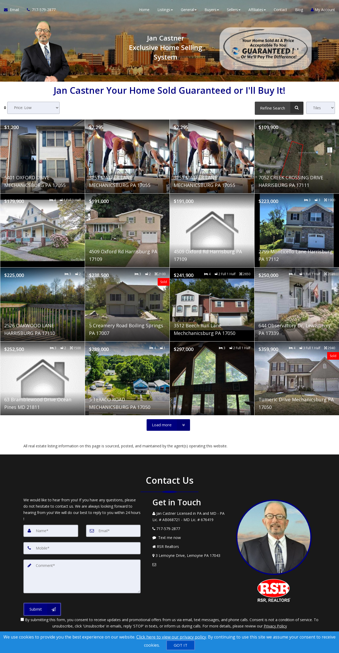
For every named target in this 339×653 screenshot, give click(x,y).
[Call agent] (39, 10)
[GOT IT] (180, 645)
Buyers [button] (212, 10)
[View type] (320, 108)
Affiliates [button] (257, 10)
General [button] (189, 10)
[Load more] (168, 425)
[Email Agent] (13, 10)
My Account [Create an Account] (323, 10)
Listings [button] (165, 10)
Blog (299, 10)
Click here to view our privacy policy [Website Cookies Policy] (171, 637)
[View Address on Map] (190, 555)
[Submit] (42, 608)
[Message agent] (190, 538)
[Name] (50, 531)
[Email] (113, 531)
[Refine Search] (279, 107)
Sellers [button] (234, 10)
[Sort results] (33, 108)
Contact (280, 10)
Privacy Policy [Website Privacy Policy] (275, 625)
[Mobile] (82, 548)
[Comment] (82, 576)
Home (144, 10)
